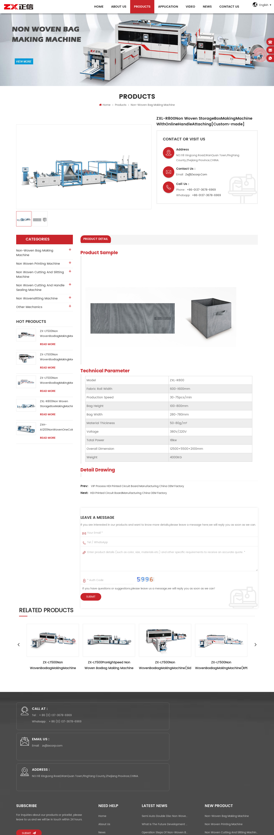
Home (97, 6)
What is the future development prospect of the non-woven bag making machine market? (165, 765)
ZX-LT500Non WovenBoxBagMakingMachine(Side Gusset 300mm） (56, 359)
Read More (48, 346)
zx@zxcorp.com (196, 176)
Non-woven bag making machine (153, 106)
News (101, 773)
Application (166, 6)
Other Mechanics (29, 308)
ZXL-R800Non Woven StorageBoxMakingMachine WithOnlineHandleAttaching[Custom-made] (56, 405)
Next (255, 645)
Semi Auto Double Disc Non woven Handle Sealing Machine (165, 757)
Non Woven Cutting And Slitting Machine (40, 276)
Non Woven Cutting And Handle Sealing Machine (40, 289)
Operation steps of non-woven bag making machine (165, 773)
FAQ (101, 789)
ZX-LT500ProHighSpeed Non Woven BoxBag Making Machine (108, 666)
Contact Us (227, 6)
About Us (117, 6)
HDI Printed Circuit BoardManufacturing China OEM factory (128, 494)
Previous (18, 645)
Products (140, 6)
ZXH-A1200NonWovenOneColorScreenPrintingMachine (56, 428)
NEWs (205, 6)
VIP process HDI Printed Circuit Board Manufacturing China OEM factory (137, 487)
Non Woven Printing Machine (38, 265)
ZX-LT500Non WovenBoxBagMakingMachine (56, 335)
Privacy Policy (107, 806)
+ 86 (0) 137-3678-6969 (59, 719)
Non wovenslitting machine (37, 300)
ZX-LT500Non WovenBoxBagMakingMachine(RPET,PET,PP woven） (56, 382)
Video (189, 6)
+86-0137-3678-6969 (201, 191)
